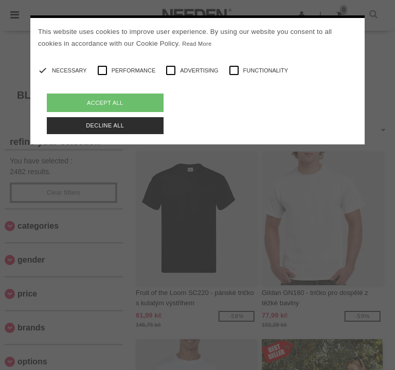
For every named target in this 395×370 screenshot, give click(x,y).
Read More (196, 44)
